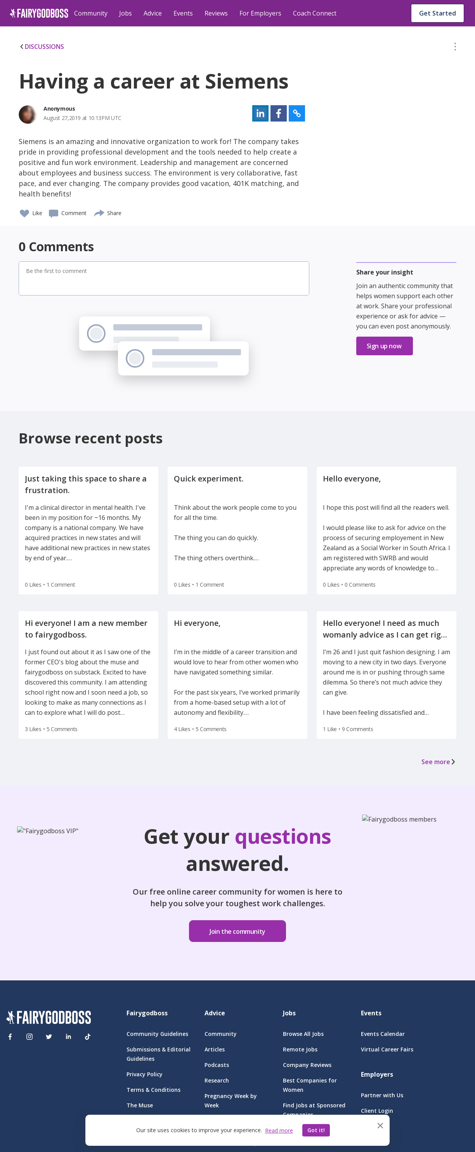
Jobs (125, 13)
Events (183, 13)
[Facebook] (10, 1036)
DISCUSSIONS (41, 46)
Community (90, 13)
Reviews (216, 13)
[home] (39, 13)
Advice (153, 13)
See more (438, 762)
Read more (279, 1130)
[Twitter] (49, 1036)
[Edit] (455, 48)
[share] (99, 212)
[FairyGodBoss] (48, 1019)
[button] (455, 48)
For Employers (260, 13)
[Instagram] (29, 1036)
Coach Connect (314, 13)
